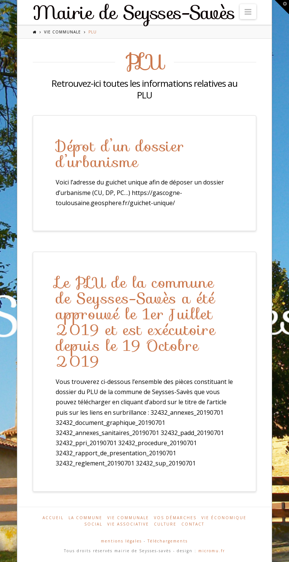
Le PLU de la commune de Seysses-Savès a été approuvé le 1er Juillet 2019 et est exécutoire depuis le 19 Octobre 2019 (136, 321)
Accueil (53, 517)
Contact (192, 524)
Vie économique (223, 517)
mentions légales (121, 541)
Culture (165, 524)
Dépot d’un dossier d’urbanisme (120, 154)
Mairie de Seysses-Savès (134, 12)
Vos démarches (175, 517)
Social (93, 524)
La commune (85, 517)
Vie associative (128, 524)
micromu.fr (211, 550)
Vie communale (62, 32)
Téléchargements (168, 541)
